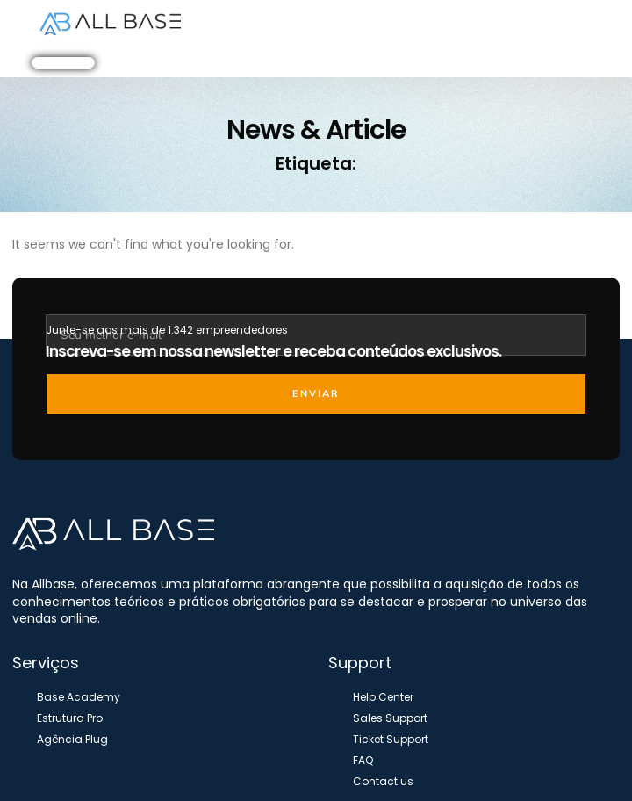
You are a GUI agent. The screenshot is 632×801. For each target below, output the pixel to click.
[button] (520, 24)
